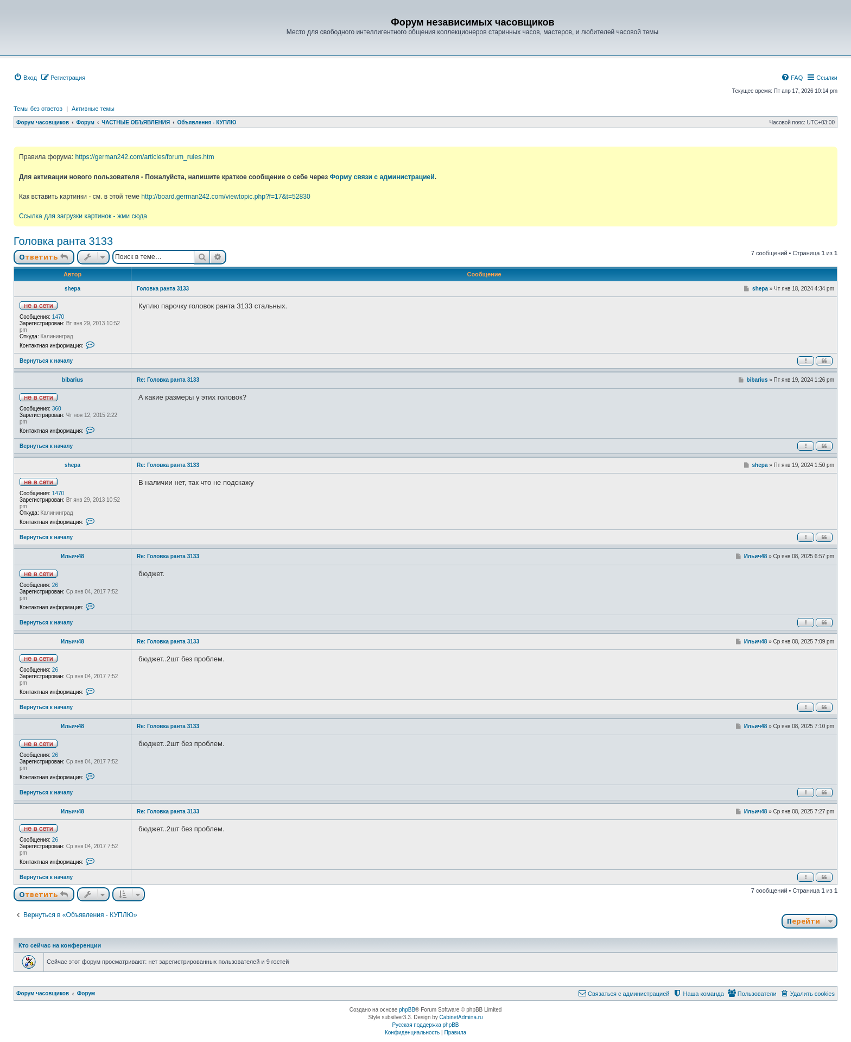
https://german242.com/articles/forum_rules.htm (144, 157)
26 (55, 585)
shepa (72, 289)
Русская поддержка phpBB (425, 1025)
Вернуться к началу (46, 361)
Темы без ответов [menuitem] (38, 108)
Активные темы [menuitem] (93, 108)
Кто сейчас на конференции (59, 945)
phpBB (407, 1010)
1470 (58, 317)
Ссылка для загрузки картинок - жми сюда (83, 216)
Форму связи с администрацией (382, 177)
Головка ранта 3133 (63, 241)
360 (56, 409)
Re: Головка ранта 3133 (168, 380)
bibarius (72, 380)
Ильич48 (72, 556)
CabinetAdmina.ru (461, 1017)
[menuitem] (25, 77)
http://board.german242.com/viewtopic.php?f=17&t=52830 (225, 196)
